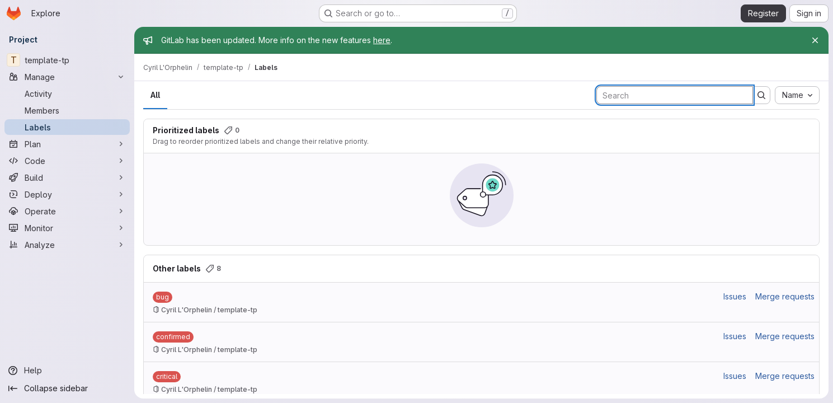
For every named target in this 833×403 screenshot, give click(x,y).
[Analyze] (67, 244)
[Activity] (67, 93)
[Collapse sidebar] (67, 388)
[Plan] (67, 144)
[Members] (67, 110)
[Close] (815, 40)
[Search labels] (674, 95)
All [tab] (155, 95)
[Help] (67, 370)
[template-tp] (67, 60)
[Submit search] (761, 95)
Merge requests (785, 296)
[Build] (67, 177)
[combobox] (797, 95)
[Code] (67, 160)
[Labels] (67, 127)
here (381, 40)
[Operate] (67, 211)
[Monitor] (67, 228)
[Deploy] (67, 194)
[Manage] (67, 77)
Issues (734, 296)
